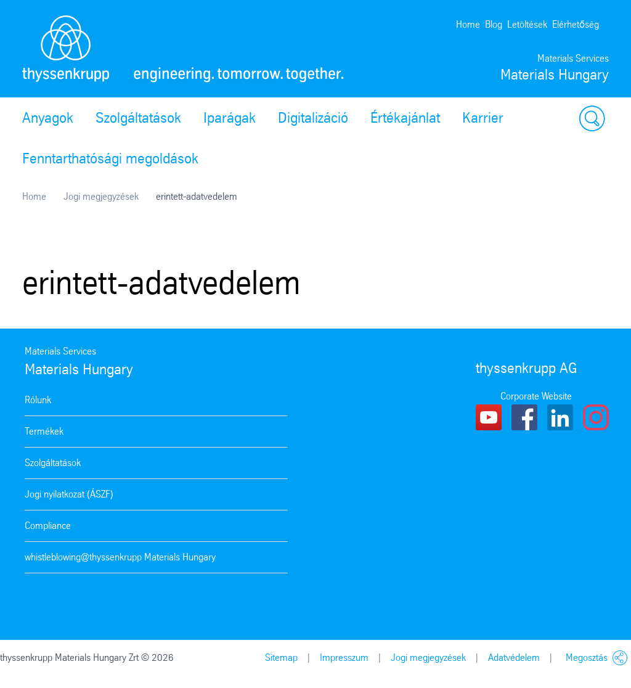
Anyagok (47, 117)
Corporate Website (536, 396)
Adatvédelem (514, 657)
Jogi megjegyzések (101, 196)
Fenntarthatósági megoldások (110, 158)
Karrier (482, 117)
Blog (493, 24)
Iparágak (229, 117)
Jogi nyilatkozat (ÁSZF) (69, 494)
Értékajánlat (405, 117)
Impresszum (344, 657)
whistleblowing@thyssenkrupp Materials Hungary (120, 557)
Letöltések (527, 24)
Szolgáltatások (138, 117)
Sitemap (281, 657)
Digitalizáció (313, 117)
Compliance (48, 525)
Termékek (44, 431)
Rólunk (38, 400)
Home (468, 24)
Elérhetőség (575, 24)
